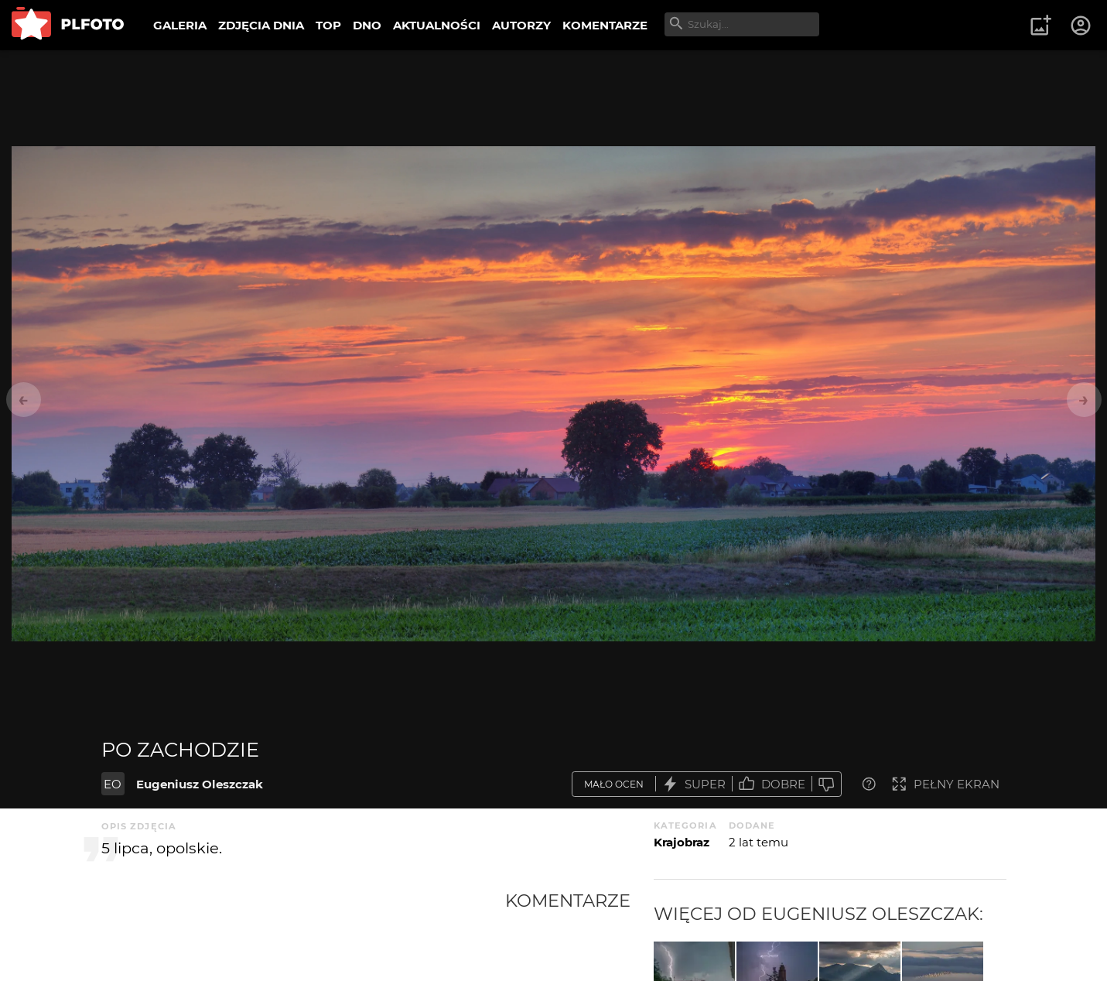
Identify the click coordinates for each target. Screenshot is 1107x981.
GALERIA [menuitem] (180, 25)
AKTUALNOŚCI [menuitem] (436, 25)
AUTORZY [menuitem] (521, 25)
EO (112, 784)
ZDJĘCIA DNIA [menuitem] (261, 25)
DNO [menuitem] (367, 25)
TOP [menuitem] (328, 25)
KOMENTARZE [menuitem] (604, 25)
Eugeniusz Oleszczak (199, 784)
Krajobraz (681, 842)
